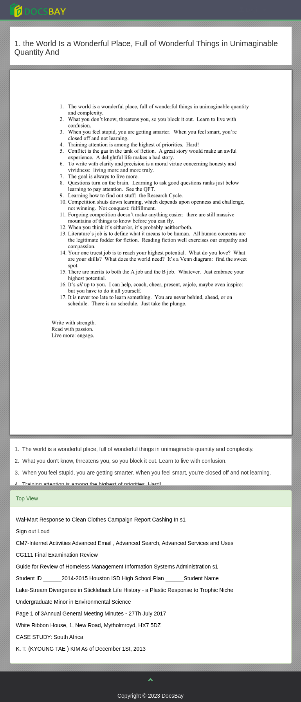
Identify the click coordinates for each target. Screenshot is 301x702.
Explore (96, 9)
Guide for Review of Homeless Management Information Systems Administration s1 (117, 566)
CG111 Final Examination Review (57, 555)
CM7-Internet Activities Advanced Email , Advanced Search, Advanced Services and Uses (125, 543)
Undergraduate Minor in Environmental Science (73, 602)
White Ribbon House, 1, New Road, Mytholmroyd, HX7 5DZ (88, 625)
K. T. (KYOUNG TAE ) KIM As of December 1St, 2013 (81, 649)
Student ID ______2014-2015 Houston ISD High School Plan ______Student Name (117, 578)
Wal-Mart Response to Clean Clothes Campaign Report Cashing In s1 (101, 519)
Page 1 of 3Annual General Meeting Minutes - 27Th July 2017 (91, 613)
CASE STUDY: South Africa (49, 637)
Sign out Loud (33, 531)
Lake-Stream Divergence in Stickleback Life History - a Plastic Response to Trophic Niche (125, 590)
